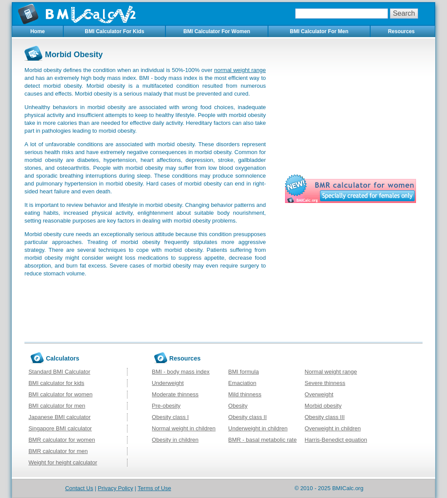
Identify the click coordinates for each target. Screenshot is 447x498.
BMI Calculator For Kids (114, 31)
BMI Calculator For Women (216, 31)
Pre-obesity (166, 405)
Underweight (168, 383)
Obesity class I (170, 417)
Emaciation (242, 383)
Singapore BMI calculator (60, 428)
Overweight (319, 394)
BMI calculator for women (60, 394)
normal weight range (240, 70)
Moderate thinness (175, 394)
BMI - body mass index (181, 371)
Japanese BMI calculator (59, 417)
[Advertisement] (350, 106)
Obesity (238, 405)
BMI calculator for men (56, 405)
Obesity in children (175, 439)
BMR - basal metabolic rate (262, 439)
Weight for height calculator (62, 462)
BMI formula (243, 371)
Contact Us (79, 488)
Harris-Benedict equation (336, 439)
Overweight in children (333, 428)
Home (37, 31)
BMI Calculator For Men (319, 31)
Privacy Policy (115, 488)
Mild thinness (244, 394)
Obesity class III (325, 417)
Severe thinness (325, 383)
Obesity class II (247, 417)
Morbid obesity (323, 405)
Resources (401, 31)
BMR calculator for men (58, 451)
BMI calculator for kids (56, 383)
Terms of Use (154, 488)
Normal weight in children (184, 428)
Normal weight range (331, 371)
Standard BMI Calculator (59, 371)
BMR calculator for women (61, 439)
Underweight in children (258, 428)
